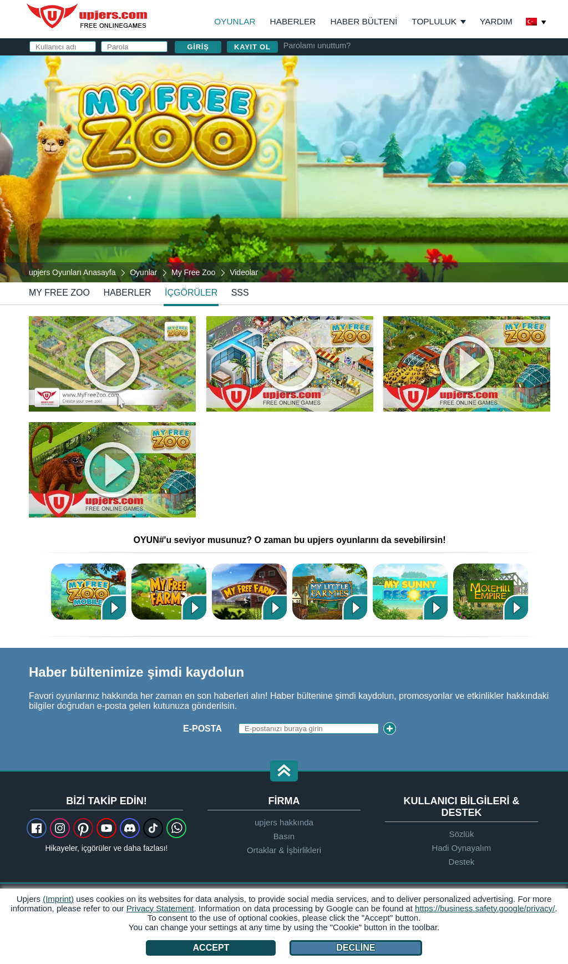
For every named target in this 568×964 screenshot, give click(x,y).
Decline (355, 947)
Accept (211, 947)
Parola (330, 143)
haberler (127, 292)
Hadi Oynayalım (461, 848)
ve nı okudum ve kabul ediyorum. (413, 191)
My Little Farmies (329, 592)
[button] (284, 772)
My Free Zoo (59, 292)
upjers (88, 16)
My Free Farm (249, 592)
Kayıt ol (252, 47)
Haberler (293, 21)
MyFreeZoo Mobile (88, 592)
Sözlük (461, 834)
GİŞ (335, 186)
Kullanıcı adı (344, 98)
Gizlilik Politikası (388, 186)
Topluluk (434, 21)
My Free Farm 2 (168, 592)
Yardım (496, 21)
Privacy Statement (160, 908)
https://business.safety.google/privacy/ (485, 908)
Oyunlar (234, 21)
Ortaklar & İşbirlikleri (284, 850)
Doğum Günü (343, 165)
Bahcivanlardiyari (490, 592)
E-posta (331, 120)
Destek (462, 861)
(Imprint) (58, 899)
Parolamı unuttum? (317, 45)
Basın (284, 836)
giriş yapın (422, 69)
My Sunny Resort (410, 592)
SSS (240, 292)
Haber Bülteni (363, 21)
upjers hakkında (284, 822)
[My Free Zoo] (284, 168)
